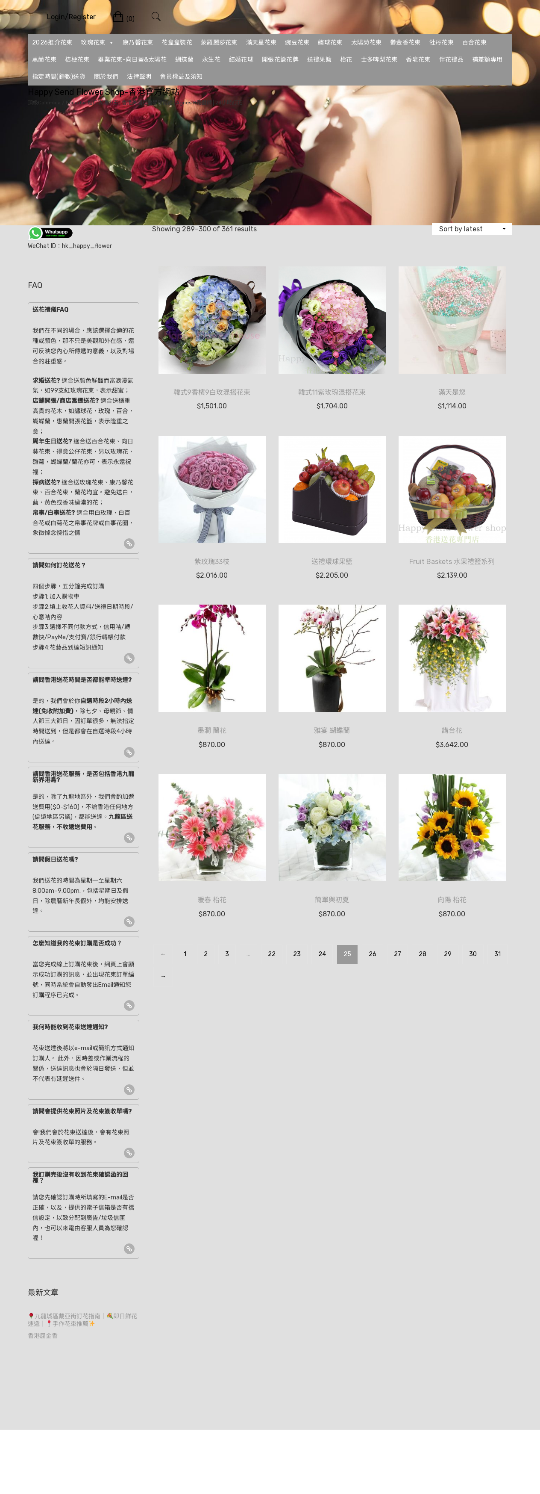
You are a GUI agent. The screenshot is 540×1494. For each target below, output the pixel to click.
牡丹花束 (441, 42)
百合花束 (474, 42)
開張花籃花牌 (280, 59)
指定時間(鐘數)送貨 (58, 76)
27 (397, 954)
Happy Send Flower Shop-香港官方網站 (103, 92)
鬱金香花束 (405, 42)
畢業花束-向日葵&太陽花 (132, 59)
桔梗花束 (77, 59)
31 (497, 954)
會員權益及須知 (181, 76)
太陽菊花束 (366, 42)
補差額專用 (487, 59)
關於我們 (106, 76)
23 (297, 954)
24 (322, 954)
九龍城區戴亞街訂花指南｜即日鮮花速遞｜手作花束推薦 (82, 1320)
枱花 (346, 59)
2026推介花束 (52, 42)
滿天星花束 (261, 42)
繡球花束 (330, 42)
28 (422, 954)
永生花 (211, 59)
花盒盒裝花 (176, 42)
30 (473, 954)
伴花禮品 (451, 59)
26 (372, 954)
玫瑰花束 (97, 42)
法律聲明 (139, 76)
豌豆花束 (297, 42)
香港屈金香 (43, 1336)
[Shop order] (472, 229)
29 (448, 954)
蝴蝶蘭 (184, 59)
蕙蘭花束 (44, 59)
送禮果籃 (319, 59)
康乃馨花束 (138, 42)
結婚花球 (241, 59)
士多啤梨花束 (379, 59)
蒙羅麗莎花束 (219, 42)
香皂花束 (418, 59)
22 (272, 954)
